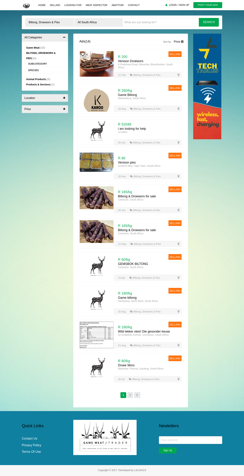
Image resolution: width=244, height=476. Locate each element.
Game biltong (127, 297)
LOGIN (172, 5)
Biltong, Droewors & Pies (145, 75)
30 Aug (122, 311)
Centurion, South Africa (130, 199)
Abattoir (117, 5)
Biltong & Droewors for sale (137, 196)
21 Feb (122, 75)
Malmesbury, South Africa (132, 98)
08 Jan (122, 142)
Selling (55, 5)
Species (33, 70)
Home (41, 5)
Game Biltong (127, 95)
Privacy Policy (31, 445)
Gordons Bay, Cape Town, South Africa (139, 165)
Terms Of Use (31, 452)
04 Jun (122, 210)
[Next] (137, 395)
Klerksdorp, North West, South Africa (138, 301)
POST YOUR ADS (208, 5)
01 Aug (122, 345)
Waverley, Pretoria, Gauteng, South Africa (140, 368)
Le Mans (122, 132)
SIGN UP (184, 5)
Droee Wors (126, 365)
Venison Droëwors (131, 61)
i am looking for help (132, 128)
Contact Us (29, 439)
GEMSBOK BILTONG (133, 264)
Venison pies (127, 162)
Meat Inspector (96, 5)
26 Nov (122, 176)
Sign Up (167, 450)
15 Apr (122, 277)
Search (209, 22)
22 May (122, 244)
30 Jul (121, 379)
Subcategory (37, 63)
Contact (133, 5)
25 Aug (122, 108)
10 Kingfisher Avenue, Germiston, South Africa (143, 334)
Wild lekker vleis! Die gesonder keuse (144, 331)
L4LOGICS (140, 470)
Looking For (72, 5)
